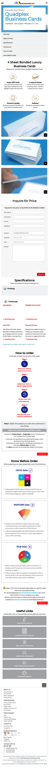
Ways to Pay (7, 717)
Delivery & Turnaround (10, 708)
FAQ (5, 715)
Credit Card (7, 741)
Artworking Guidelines (30, 593)
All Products (7, 710)
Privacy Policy (8, 697)
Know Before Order (9, 55)
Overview (6, 34)
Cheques (6, 739)
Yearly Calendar (8, 721)
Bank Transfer (7, 737)
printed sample (20, 599)
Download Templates (10, 719)
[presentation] (16, 268)
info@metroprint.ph (10, 748)
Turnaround (7, 47)
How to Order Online (10, 702)
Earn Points (7, 704)
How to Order (7, 51)
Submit (41, 274)
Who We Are (7, 693)
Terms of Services (9, 695)
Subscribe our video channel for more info (18, 344)
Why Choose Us (8, 692)
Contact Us (7, 728)
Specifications (8, 43)
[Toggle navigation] (2, 3)
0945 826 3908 (9, 750)
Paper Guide (7, 706)
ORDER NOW (42, 454)
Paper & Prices (8, 38)
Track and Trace (8, 726)
